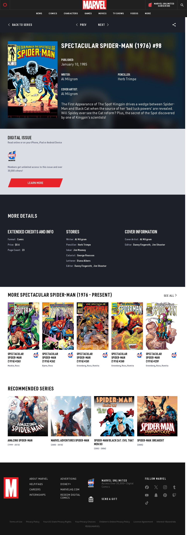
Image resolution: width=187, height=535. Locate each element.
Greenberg (81, 365)
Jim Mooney (79, 249)
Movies (102, 13)
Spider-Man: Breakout (150, 440)
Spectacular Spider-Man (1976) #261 (85, 357)
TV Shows (118, 13)
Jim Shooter (100, 265)
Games (88, 13)
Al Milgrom (69, 79)
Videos (134, 13)
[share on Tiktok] (147, 503)
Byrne (44, 365)
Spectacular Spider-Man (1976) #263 (16, 357)
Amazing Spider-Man (20, 440)
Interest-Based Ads (166, 521)
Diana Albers (84, 260)
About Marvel (39, 478)
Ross (17, 365)
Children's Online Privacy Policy (114, 521)
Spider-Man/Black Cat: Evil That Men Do (114, 442)
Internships (38, 494)
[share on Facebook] (147, 488)
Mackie (11, 365)
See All (170, 295)
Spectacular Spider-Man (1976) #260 (119, 357)
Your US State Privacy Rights (57, 521)
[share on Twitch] (174, 496)
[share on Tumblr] (174, 488)
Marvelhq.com (69, 489)
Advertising (68, 478)
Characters (71, 13)
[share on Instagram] (165, 488)
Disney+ (65, 484)
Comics (53, 13)
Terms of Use (15, 521)
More (148, 13)
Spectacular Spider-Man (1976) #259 (154, 357)
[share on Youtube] (147, 496)
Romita (96, 365)
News (39, 13)
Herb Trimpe (127, 79)
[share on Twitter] (156, 488)
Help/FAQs (36, 484)
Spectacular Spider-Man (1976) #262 (50, 357)
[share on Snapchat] (156, 496)
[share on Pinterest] (165, 496)
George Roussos (85, 255)
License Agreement (143, 521)
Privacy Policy (32, 521)
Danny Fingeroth (83, 265)
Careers (35, 489)
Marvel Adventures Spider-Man (70, 440)
